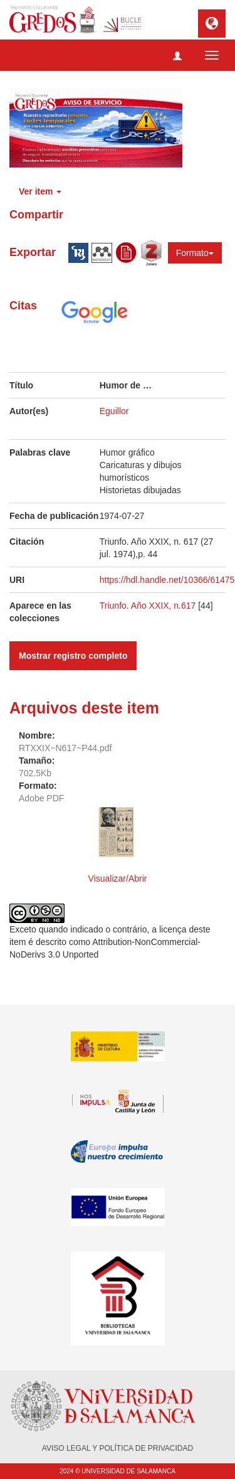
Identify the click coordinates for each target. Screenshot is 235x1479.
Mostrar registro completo (73, 656)
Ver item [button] (40, 191)
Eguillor (114, 411)
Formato (195, 253)
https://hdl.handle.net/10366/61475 (167, 580)
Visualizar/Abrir (117, 878)
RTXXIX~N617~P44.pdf (65, 748)
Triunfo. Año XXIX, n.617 (149, 606)
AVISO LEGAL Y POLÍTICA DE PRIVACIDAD (117, 1448)
